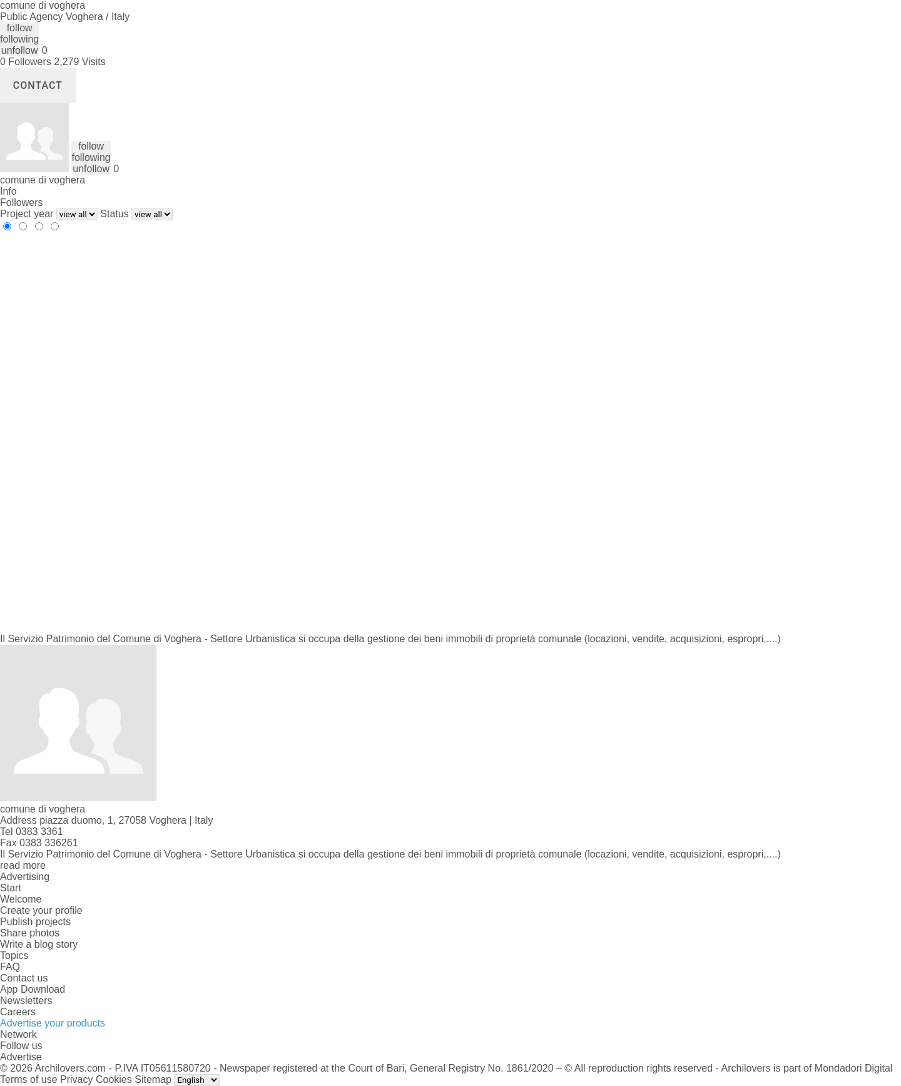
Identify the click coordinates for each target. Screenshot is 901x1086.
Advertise (21, 1057)
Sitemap (153, 1079)
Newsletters (26, 1000)
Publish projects (35, 921)
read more (23, 865)
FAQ (10, 966)
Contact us (24, 978)
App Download (32, 989)
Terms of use (29, 1079)
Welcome (20, 899)
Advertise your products (52, 1023)
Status (114, 213)
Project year (26, 213)
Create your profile (41, 910)
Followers (21, 202)
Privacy (76, 1079)
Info (8, 191)
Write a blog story (39, 944)
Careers (18, 1012)
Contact (38, 85)
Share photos (29, 933)
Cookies (114, 1079)
